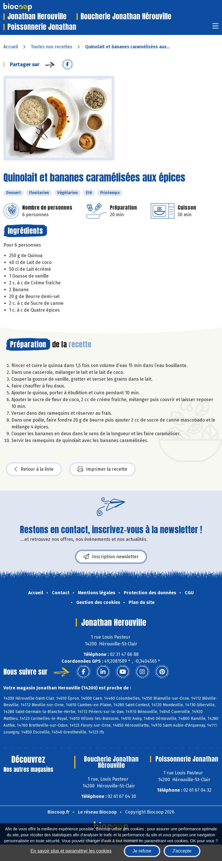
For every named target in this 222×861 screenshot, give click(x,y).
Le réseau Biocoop (97, 812)
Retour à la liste (34, 469)
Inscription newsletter (111, 557)
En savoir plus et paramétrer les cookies (71, 851)
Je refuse (142, 851)
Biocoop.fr (58, 812)
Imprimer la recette (102, 469)
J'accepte (182, 851)
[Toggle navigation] (215, 27)
